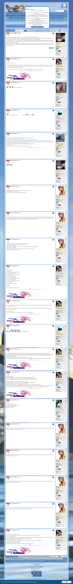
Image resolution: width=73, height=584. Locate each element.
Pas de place (57, 77)
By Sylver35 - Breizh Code (39, 567)
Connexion (33, 26)
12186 (60, 275)
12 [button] (57, 30)
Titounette (58, 117)
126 (59, 96)
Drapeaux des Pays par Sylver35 (35, 568)
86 (59, 45)
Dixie (57, 42)
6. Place (57, 234)
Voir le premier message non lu (40, 30)
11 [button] (56, 30)
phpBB (34, 563)
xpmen (58, 142)
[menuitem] (12, 13)
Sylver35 (41, 566)
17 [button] (65, 30)
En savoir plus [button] (34, 581)
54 (59, 225)
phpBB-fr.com (38, 564)
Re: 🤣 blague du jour (16, 33)
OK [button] (66, 581)
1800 (59, 146)
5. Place (57, 155)
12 (61, 97)
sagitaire (58, 195)
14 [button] (61, 30)
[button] (50, 30)
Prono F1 (57, 52)
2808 (59, 120)
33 (61, 200)
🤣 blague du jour (10, 29)
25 (61, 69)
